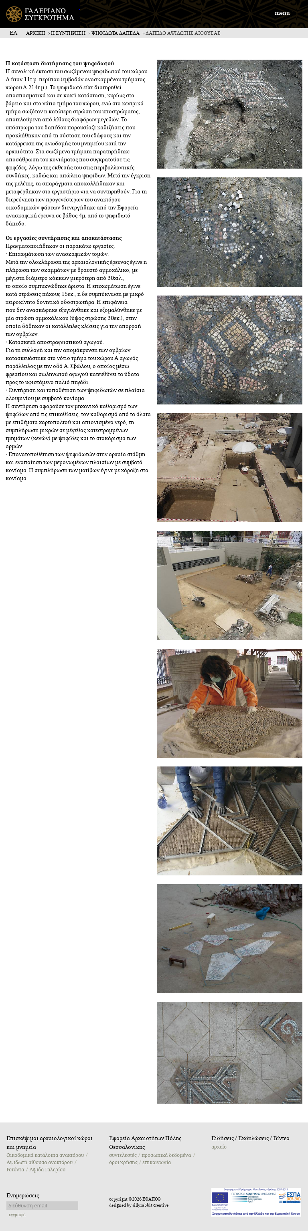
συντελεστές (122, 1155)
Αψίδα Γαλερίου (47, 1170)
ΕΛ (13, 33)
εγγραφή (17, 1214)
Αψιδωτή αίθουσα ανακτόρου (39, 1162)
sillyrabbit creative (150, 1205)
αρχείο (219, 1147)
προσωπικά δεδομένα (166, 1155)
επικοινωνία (156, 1162)
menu (282, 13)
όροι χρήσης (123, 1162)
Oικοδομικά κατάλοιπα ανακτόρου (45, 1155)
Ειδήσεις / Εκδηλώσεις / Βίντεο (250, 1138)
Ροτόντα (15, 1170)
